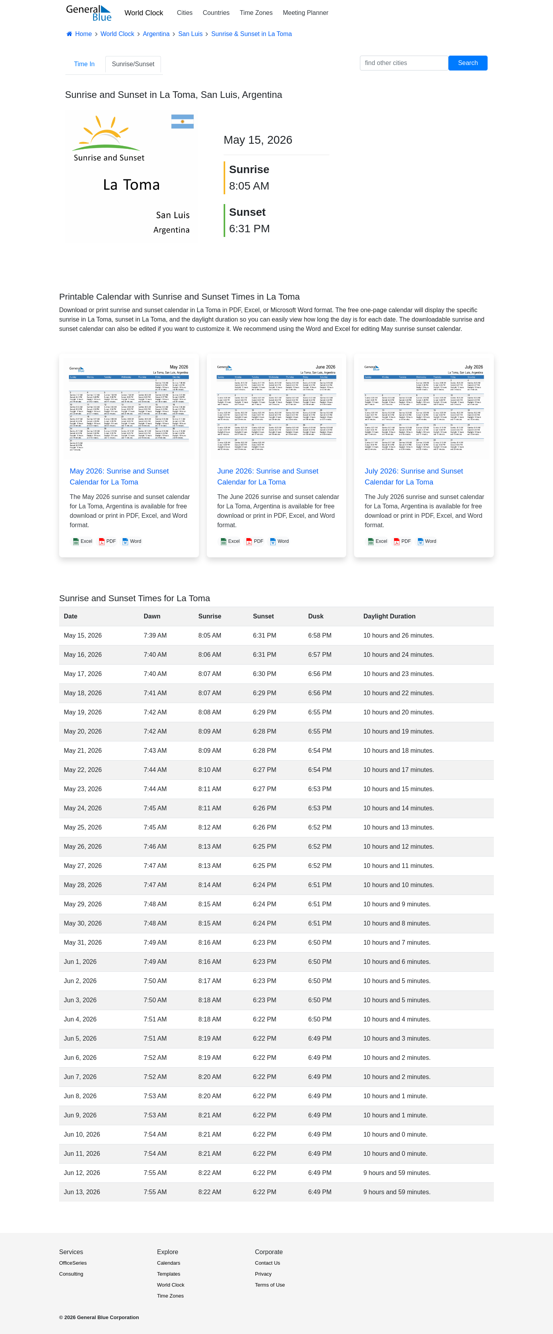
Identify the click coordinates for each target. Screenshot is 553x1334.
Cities (185, 12)
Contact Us (267, 1263)
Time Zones (256, 12)
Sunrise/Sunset (133, 64)
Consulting (71, 1274)
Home (78, 34)
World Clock (144, 13)
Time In (84, 64)
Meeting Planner (306, 12)
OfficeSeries (73, 1263)
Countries (216, 12)
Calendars (168, 1263)
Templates (168, 1274)
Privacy (263, 1274)
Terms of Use (270, 1285)
